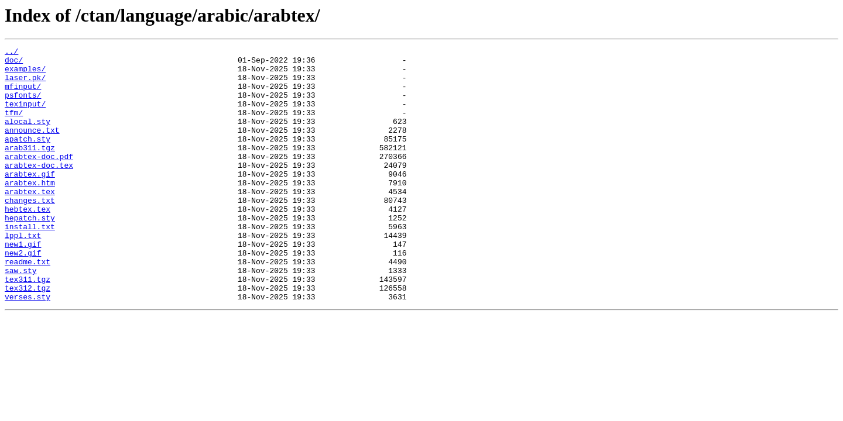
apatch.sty (27, 158)
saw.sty (21, 315)
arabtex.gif (30, 200)
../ (11, 52)
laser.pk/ (25, 84)
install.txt (30, 263)
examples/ (25, 73)
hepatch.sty (30, 252)
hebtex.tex (27, 242)
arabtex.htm (30, 210)
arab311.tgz (30, 168)
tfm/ (14, 126)
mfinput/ (23, 94)
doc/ (14, 63)
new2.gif (23, 294)
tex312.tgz (27, 337)
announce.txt (32, 147)
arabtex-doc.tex (39, 189)
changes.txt (30, 231)
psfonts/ (23, 105)
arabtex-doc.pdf (39, 179)
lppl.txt (23, 273)
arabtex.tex (30, 221)
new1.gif (23, 284)
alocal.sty (27, 137)
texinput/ (25, 116)
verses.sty (27, 347)
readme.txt (27, 305)
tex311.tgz (27, 326)
